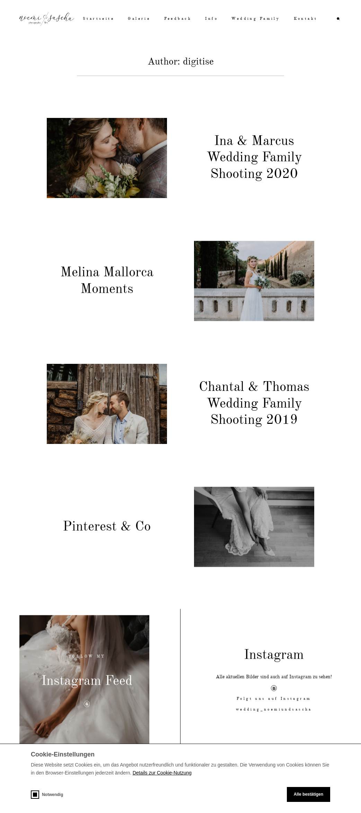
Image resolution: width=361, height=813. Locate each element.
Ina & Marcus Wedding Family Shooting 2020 (254, 158)
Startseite (98, 19)
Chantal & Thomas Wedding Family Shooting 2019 (254, 406)
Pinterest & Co (107, 535)
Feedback (178, 19)
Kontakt (306, 19)
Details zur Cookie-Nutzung (162, 773)
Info (211, 19)
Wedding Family (255, 19)
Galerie (139, 19)
